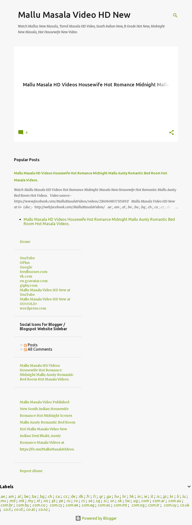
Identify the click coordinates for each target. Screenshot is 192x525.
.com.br (6, 505)
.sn (112, 501)
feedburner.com (33, 272)
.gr (101, 496)
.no (45, 501)
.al (19, 496)
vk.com (26, 276)
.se (90, 501)
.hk (131, 496)
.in (139, 496)
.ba (33, 496)
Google (26, 267)
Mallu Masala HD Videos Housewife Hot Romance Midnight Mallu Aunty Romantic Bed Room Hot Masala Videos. (47, 372)
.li (177, 496)
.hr (124, 496)
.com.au (174, 501)
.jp (164, 496)
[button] (171, 133)
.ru (68, 501)
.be (26, 496)
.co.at (30, 509)
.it (151, 496)
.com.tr (153, 505)
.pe (60, 501)
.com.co (38, 505)
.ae (2, 496)
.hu (116, 496)
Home (25, 242)
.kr (171, 496)
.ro (75, 501)
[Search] (175, 15)
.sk (119, 501)
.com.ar (158, 501)
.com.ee (71, 505)
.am (11, 496)
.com (145, 501)
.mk (21, 501)
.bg (41, 496)
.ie (145, 496)
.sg (97, 501)
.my (30, 501)
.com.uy (170, 505)
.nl (38, 501)
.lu (184, 496)
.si (105, 501)
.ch (49, 496)
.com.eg (87, 505)
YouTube (27, 258)
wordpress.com (33, 308)
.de (72, 496)
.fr (88, 496)
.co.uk (184, 505)
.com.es (103, 505)
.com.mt (120, 505)
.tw (127, 501)
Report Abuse (31, 471)
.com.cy (55, 505)
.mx (3, 501)
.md (12, 501)
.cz (65, 496)
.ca (57, 496)
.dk (80, 496)
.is (158, 496)
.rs (83, 501)
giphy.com (28, 285)
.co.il (7, 509)
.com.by (22, 505)
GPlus (25, 262)
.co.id (18, 509)
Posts (31, 345)
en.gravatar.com (34, 281)
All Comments (38, 349)
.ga (108, 496)
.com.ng (137, 505)
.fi (94, 496)
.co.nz (43, 509)
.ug (135, 501)
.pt (53, 501)
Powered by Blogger (96, 518)
